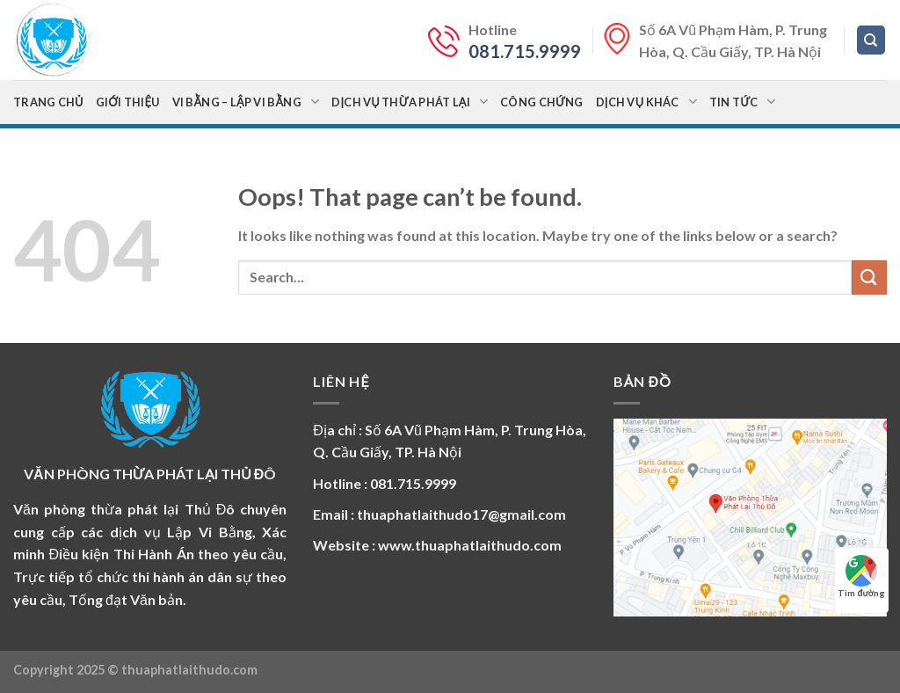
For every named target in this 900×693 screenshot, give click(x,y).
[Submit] (869, 277)
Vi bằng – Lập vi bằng (246, 101)
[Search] (871, 40)
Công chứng (541, 102)
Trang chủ (48, 102)
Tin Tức (742, 101)
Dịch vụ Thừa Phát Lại (409, 101)
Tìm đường (861, 576)
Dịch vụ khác (646, 101)
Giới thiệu (128, 102)
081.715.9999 (524, 51)
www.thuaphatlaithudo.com (470, 544)
